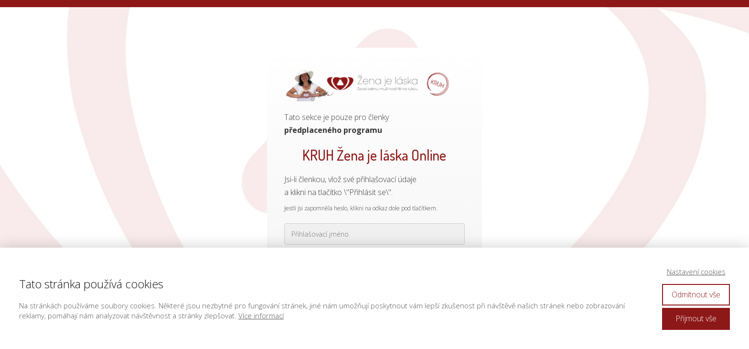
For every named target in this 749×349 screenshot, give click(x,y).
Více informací (261, 315)
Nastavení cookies (696, 271)
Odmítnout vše (696, 294)
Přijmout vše (696, 318)
